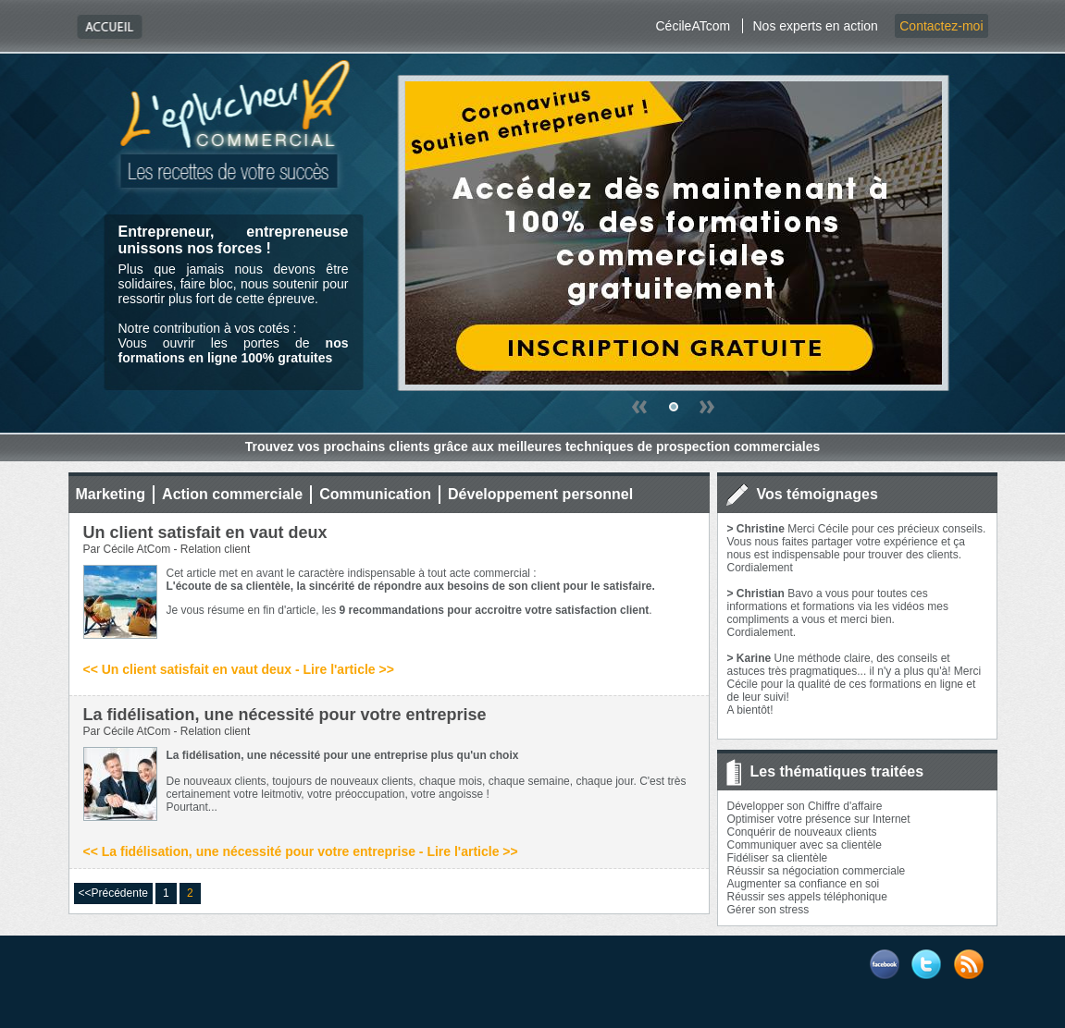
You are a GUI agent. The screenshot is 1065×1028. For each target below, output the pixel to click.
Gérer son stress (768, 909)
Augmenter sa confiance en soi (803, 883)
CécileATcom (692, 25)
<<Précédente (113, 893)
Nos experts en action (814, 25)
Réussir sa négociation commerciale (816, 870)
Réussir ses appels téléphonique (807, 896)
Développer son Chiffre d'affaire (805, 806)
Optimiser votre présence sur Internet (818, 819)
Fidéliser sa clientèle (777, 857)
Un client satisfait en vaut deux (205, 532)
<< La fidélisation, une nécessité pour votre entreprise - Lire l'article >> (300, 851)
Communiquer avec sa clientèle (804, 844)
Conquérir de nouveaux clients (802, 832)
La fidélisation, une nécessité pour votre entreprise (285, 714)
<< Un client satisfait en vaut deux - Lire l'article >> (238, 669)
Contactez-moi (941, 25)
